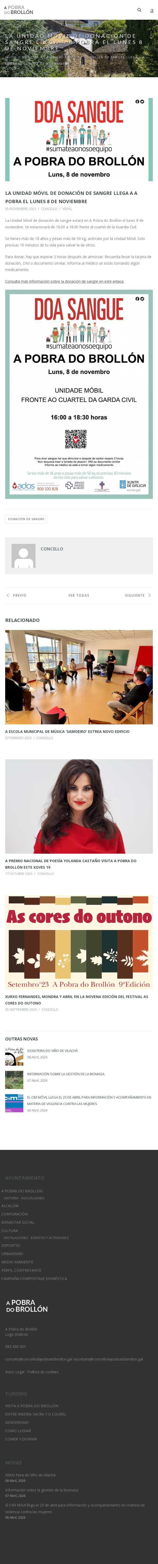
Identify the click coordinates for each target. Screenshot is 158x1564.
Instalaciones (16, 1238)
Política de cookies (43, 1371)
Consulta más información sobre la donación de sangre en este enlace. (64, 281)
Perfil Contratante (21, 1270)
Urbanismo (12, 1253)
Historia (11, 1198)
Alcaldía (10, 1205)
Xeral (67, 208)
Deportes (10, 1245)
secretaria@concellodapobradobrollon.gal (108, 1359)
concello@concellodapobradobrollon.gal (38, 1359)
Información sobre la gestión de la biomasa (65, 1074)
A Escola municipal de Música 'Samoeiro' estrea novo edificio (67, 731)
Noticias (30, 57)
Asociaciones (32, 1198)
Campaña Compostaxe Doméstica (34, 1278)
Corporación (14, 1214)
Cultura (9, 1230)
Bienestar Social (18, 1222)
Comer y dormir (21, 1438)
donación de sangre (26, 519)
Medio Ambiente (17, 1261)
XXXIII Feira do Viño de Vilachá (52, 1050)
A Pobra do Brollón (21, 1190)
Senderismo (17, 1422)
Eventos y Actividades (50, 1238)
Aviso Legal (14, 1371)
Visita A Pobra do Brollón (31, 1405)
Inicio (11, 57)
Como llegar (18, 1430)
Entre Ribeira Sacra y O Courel (35, 1414)
